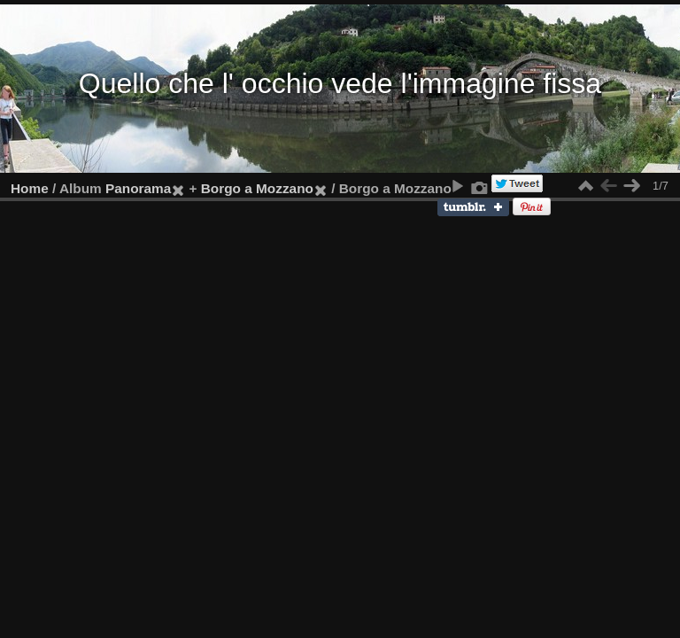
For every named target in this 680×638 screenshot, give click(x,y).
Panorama (138, 188)
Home (30, 188)
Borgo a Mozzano (257, 188)
